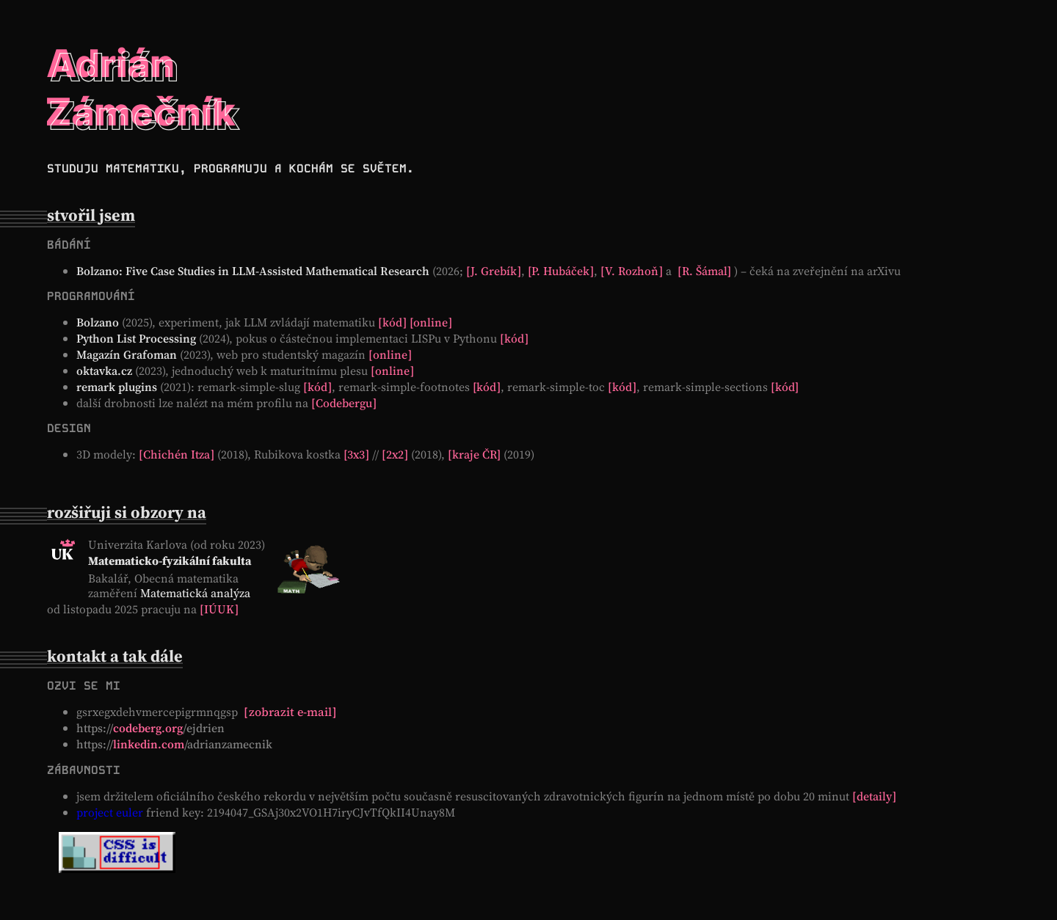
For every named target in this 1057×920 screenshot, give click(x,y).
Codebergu (344, 403)
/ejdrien (150, 728)
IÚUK (219, 609)
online (431, 322)
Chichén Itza (176, 454)
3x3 (357, 454)
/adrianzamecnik (174, 744)
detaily (874, 796)
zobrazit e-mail (290, 712)
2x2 (395, 454)
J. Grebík (493, 271)
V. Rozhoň (631, 271)
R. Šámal (705, 271)
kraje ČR (474, 454)
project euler (109, 812)
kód (392, 322)
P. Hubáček (561, 271)
